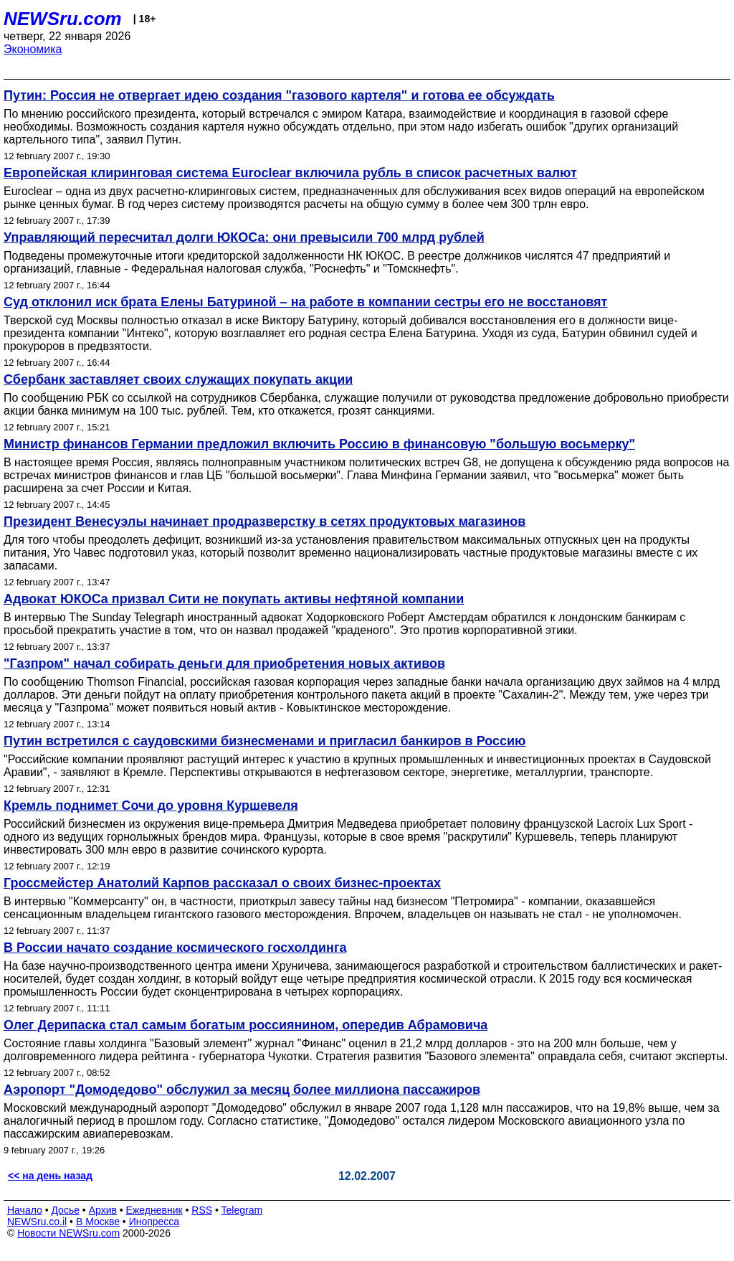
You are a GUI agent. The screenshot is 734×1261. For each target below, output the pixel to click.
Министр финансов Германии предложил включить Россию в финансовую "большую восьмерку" (319, 444)
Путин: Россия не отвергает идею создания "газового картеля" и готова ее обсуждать (279, 95)
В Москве (98, 1221)
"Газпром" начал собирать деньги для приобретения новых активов (224, 663)
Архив (103, 1210)
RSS (201, 1210)
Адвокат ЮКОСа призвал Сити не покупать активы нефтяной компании (234, 599)
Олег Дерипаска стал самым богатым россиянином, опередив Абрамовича (245, 1025)
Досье (65, 1210)
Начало (24, 1210)
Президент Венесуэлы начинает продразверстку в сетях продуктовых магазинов (264, 521)
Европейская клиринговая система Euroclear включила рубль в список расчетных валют (290, 173)
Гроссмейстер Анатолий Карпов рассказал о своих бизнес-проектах (222, 883)
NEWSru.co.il (37, 1221)
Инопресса (154, 1221)
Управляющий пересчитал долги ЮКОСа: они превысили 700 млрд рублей (244, 237)
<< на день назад (50, 1175)
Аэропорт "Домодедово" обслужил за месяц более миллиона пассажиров (242, 1089)
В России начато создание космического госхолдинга (175, 947)
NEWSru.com (63, 18)
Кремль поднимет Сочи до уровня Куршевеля (151, 805)
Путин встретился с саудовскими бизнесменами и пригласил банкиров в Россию (264, 741)
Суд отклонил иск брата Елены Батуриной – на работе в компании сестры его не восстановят (305, 302)
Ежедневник (154, 1210)
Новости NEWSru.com (68, 1233)
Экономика (33, 49)
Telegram (242, 1210)
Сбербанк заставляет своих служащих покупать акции (178, 379)
